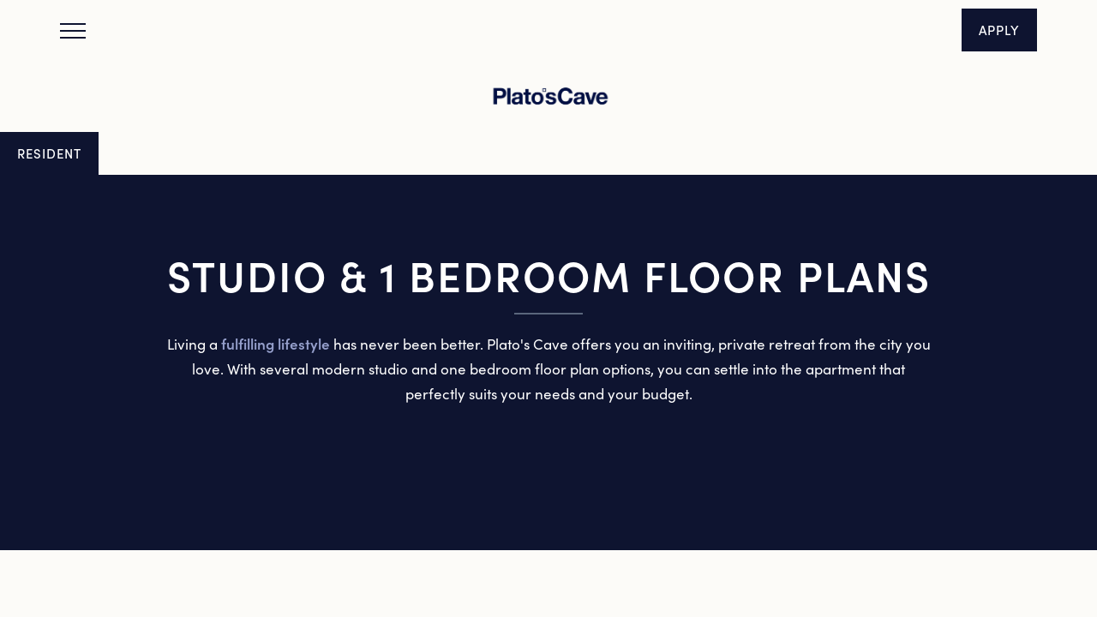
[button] (999, 30)
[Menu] (73, 30)
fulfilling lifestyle (275, 343)
